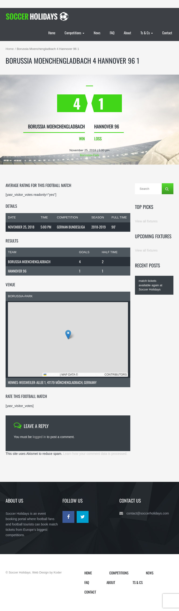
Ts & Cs (147, 32)
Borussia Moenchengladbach (29, 261)
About (127, 32)
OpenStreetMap (91, 374)
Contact (167, 32)
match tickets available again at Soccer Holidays (150, 285)
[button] (68, 334)
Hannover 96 (17, 270)
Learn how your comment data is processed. (95, 454)
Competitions (74, 32)
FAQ (112, 32)
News (97, 32)
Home (51, 32)
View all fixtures (146, 221)
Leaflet (51, 374)
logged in (39, 437)
